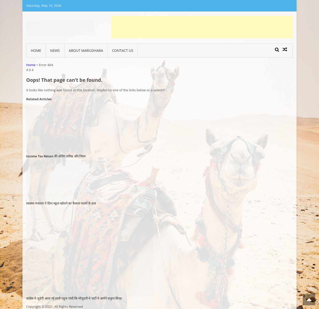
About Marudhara (86, 50)
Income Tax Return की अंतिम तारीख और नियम (56, 156)
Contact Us (122, 50)
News (55, 50)
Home (36, 50)
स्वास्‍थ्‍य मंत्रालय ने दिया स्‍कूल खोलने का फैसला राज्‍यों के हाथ (61, 203)
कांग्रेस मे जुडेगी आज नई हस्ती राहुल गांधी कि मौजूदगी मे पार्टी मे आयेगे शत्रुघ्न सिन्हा (74, 298)
